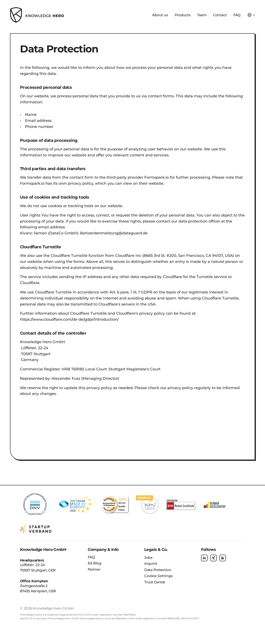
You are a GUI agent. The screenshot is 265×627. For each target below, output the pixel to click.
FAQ (91, 557)
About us (160, 15)
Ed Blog (94, 563)
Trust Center (154, 582)
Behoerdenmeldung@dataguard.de (114, 233)
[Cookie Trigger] (158, 576)
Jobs (148, 557)
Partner (94, 569)
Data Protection (157, 570)
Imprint (150, 563)
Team (201, 15)
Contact (220, 15)
